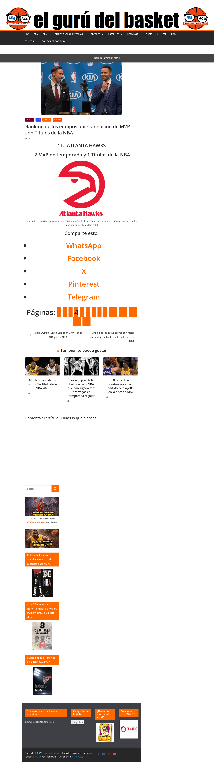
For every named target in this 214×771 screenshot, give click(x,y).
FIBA (45, 34)
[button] (48, 34)
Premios (47, 120)
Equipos (29, 41)
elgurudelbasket (37, 522)
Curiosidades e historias (69, 34)
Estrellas (113, 34)
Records (95, 34)
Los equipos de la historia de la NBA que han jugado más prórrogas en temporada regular (82, 388)
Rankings (132, 34)
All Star (161, 34)
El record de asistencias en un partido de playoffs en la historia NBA (121, 386)
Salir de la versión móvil (107, 58)
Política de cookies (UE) (55, 41)
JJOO (173, 34)
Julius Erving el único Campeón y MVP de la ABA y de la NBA (56, 335)
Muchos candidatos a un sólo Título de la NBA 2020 (42, 384)
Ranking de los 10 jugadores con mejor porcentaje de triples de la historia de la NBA (114, 337)
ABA (36, 34)
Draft (149, 34)
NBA (27, 34)
